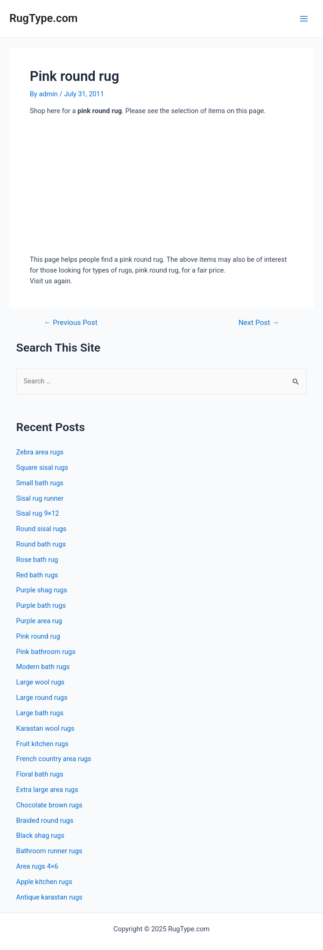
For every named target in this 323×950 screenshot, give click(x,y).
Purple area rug (39, 621)
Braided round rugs (45, 820)
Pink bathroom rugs (46, 652)
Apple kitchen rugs (44, 882)
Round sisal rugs (41, 529)
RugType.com (43, 18)
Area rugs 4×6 (37, 866)
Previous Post (71, 323)
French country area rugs (53, 759)
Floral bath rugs (39, 774)
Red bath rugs (37, 575)
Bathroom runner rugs (49, 851)
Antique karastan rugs (49, 897)
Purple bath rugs (41, 605)
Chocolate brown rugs (49, 805)
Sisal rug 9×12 (37, 513)
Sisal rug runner (39, 498)
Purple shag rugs (41, 590)
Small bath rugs (39, 483)
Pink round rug (38, 636)
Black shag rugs (40, 835)
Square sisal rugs (42, 467)
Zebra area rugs (39, 452)
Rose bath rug (37, 559)
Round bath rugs (41, 544)
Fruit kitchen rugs (42, 744)
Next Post (259, 323)
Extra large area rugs (47, 789)
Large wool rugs (40, 682)
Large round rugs (42, 697)
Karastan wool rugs (45, 728)
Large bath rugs (39, 713)
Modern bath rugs (43, 666)
